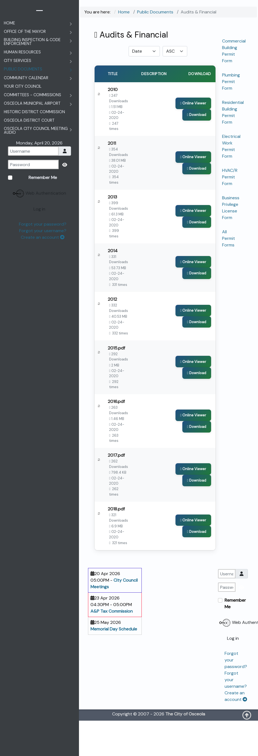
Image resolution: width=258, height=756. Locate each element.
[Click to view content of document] (193, 105)
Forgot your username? (42, 231)
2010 (113, 91)
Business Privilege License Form (230, 207)
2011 (112, 148)
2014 (113, 263)
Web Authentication (233, 658)
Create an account (42, 237)
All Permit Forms (228, 238)
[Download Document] (197, 116)
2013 (112, 206)
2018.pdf (116, 541)
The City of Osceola (185, 749)
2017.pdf (116, 484)
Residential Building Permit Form (233, 112)
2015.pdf (116, 369)
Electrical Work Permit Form (231, 146)
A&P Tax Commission (111, 646)
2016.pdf (116, 426)
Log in (233, 674)
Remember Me (235, 639)
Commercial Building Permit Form (234, 51)
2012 (112, 316)
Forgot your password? (42, 224)
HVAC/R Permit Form (229, 176)
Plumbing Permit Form (231, 81)
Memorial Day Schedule (113, 664)
